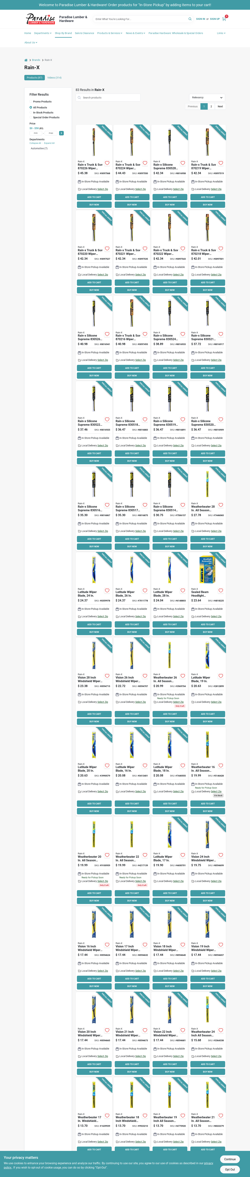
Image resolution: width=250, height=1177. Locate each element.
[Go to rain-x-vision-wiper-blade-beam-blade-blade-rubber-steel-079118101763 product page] (94, 1034)
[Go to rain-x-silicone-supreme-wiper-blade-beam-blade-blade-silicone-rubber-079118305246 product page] (169, 338)
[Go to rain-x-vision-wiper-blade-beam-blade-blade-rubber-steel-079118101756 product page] (207, 949)
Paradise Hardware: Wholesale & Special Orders (176, 33)
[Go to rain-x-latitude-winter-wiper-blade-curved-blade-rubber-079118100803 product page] (94, 594)
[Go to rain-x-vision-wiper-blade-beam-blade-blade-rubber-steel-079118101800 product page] (131, 682)
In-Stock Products (43, 112)
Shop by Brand (63, 33)
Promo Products (42, 101)
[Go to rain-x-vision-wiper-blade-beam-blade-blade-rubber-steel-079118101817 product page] (94, 682)
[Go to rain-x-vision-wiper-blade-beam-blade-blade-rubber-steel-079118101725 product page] (94, 949)
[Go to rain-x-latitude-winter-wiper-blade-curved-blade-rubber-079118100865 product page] (169, 861)
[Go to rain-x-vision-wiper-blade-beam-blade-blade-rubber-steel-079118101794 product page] (207, 861)
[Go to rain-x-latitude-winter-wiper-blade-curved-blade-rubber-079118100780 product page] (169, 594)
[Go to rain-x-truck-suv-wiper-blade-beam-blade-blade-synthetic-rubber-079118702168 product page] (131, 338)
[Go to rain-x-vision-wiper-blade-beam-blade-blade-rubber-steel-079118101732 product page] (131, 949)
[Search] (190, 19)
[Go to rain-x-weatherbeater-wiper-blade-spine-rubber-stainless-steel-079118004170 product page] (94, 1119)
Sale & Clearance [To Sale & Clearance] (84, 33)
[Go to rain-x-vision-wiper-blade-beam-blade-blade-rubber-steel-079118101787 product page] (169, 1034)
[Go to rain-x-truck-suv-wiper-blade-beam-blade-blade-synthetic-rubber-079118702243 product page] (131, 167)
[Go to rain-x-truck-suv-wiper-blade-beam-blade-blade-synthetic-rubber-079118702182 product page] (207, 252)
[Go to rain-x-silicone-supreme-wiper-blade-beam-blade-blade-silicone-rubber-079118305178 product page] (131, 509)
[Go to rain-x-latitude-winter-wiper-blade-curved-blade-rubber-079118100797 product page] (131, 594)
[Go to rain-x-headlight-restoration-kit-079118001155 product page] (207, 594)
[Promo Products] (31, 101)
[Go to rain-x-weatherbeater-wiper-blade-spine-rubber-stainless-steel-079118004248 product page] (207, 1034)
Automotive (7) (39, 148)
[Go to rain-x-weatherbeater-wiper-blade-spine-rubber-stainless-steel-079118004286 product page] (207, 509)
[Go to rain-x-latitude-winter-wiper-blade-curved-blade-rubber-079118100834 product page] (94, 771)
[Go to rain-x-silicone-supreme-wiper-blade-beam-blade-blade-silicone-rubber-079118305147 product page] (169, 509)
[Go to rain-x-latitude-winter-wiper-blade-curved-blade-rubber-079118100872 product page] (131, 771)
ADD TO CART (94, 197)
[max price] (51, 133)
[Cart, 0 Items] (224, 19)
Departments (41, 33)
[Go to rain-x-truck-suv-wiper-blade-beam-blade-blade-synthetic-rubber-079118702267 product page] (94, 167)
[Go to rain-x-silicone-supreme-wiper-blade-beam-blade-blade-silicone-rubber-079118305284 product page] (169, 167)
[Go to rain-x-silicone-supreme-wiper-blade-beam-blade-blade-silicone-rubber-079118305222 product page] (94, 423)
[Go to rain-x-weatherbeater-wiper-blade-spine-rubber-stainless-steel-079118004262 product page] (169, 682)
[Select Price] (61, 133)
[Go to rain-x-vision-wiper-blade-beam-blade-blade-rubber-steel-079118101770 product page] (131, 1034)
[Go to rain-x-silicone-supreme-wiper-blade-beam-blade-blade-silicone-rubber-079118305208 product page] (207, 423)
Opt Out (230, 1169)
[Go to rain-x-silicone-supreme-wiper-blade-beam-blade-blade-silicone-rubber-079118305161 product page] (94, 509)
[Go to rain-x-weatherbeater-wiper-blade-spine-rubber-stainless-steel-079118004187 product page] (131, 1119)
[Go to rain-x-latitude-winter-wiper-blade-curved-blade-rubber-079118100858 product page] (169, 771)
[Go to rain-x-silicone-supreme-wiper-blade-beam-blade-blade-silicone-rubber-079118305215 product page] (207, 338)
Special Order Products (46, 117)
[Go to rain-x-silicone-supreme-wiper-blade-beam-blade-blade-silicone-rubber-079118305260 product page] (94, 338)
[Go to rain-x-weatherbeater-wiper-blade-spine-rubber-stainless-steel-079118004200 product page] (94, 861)
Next (220, 106)
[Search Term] (143, 19)
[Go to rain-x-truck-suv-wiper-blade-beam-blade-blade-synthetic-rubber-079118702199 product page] (207, 167)
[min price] (36, 133)
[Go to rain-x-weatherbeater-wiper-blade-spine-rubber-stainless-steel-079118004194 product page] (169, 1119)
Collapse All (35, 143)
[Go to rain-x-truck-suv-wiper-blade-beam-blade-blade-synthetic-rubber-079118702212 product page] (131, 252)
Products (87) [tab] (34, 77)
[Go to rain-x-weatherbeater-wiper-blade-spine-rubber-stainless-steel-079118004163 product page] (207, 771)
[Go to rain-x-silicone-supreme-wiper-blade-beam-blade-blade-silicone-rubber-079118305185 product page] (131, 423)
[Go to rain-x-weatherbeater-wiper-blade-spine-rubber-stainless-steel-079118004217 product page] (207, 1119)
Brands (36, 60)
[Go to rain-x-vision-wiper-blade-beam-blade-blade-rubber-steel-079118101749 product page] (169, 949)
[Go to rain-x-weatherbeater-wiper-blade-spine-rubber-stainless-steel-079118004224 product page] (131, 861)
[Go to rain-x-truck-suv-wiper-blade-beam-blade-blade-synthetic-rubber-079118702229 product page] (169, 252)
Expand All (49, 143)
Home (27, 33)
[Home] (26, 60)
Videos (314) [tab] (54, 77)
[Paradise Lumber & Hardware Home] (40, 19)
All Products (40, 107)
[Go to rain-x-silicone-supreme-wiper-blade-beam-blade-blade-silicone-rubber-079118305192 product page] (169, 423)
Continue (230, 1159)
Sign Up (215, 18)
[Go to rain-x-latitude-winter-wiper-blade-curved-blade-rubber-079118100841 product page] (207, 682)
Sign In (200, 18)
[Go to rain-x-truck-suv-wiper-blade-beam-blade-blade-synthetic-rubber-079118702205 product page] (94, 252)
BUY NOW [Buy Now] (94, 204)
